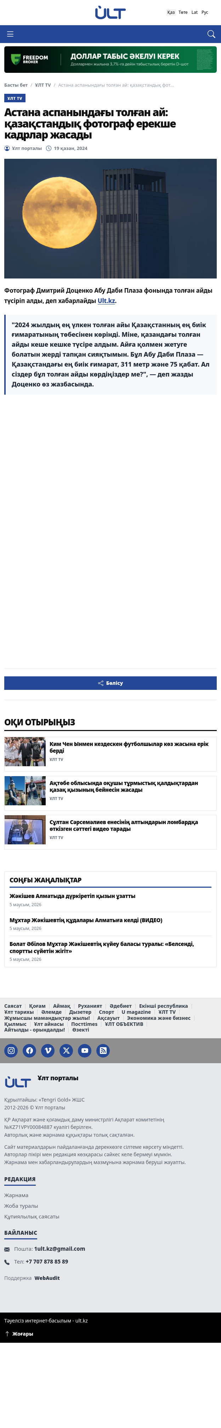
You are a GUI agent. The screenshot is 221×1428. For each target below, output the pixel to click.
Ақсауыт (108, 1018)
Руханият (90, 1006)
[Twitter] (66, 1051)
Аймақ (61, 1006)
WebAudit (47, 1278)
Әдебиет (120, 1006)
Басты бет (16, 85)
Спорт (106, 1012)
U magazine (136, 1012)
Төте (182, 12)
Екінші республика (163, 1006)
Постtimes (84, 1024)
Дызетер (80, 1012)
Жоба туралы (21, 1205)
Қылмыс (15, 1024)
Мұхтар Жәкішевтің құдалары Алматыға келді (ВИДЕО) (86, 920)
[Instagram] (11, 1051)
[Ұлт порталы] (110, 12)
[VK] (48, 1051)
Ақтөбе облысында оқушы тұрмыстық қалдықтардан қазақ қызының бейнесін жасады (124, 786)
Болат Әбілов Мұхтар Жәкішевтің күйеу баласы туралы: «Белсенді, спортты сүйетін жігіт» (102, 947)
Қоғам (37, 1006)
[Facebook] (29, 1051)
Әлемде (51, 1012)
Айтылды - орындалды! (34, 1030)
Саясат (13, 1006)
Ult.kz (106, 301)
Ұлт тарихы (19, 1012)
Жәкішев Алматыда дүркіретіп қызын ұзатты (72, 896)
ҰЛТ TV (43, 85)
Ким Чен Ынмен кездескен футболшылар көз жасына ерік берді (129, 747)
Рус (205, 12)
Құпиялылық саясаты (32, 1216)
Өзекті (80, 1030)
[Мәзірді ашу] (13, 34)
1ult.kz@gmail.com (59, 1248)
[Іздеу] (207, 34)
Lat (195, 12)
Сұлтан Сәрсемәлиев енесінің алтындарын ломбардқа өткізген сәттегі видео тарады (124, 825)
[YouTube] (84, 1051)
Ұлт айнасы (49, 1024)
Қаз (171, 12)
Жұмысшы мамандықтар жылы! (47, 1018)
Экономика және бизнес (159, 1018)
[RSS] (103, 1051)
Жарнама (16, 1195)
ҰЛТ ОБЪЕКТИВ (124, 1024)
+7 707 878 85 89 (47, 1261)
